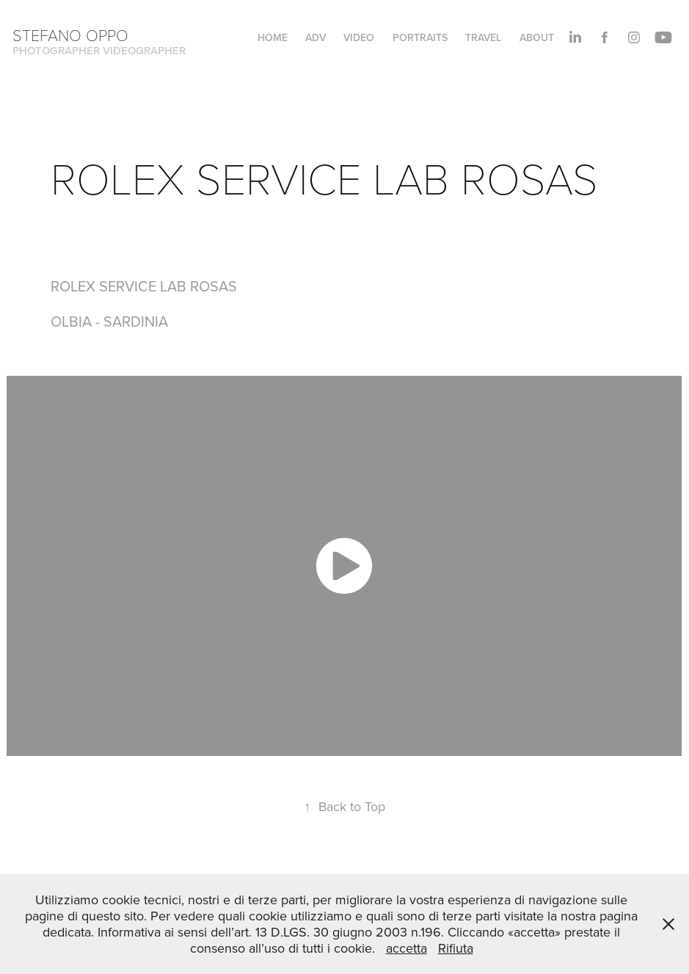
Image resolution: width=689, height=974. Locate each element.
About (537, 37)
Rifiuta (455, 948)
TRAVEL (483, 37)
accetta (406, 948)
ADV (315, 37)
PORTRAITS (420, 37)
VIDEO (358, 37)
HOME (273, 37)
